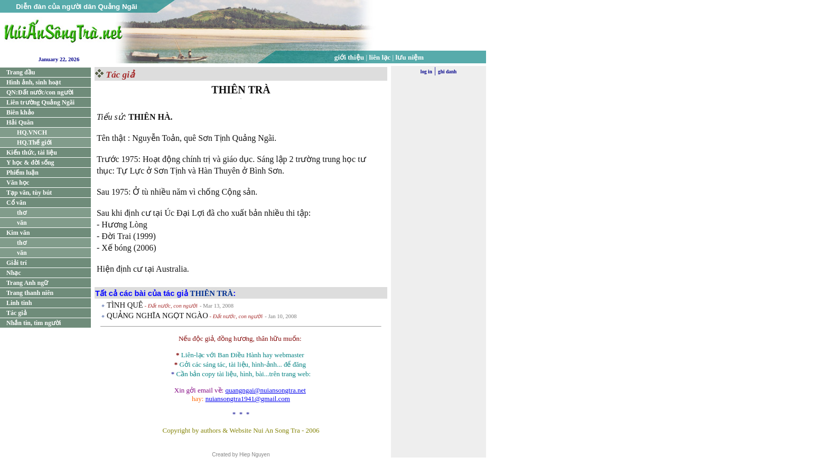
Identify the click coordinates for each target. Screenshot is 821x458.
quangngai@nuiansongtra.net (265, 390)
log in (426, 71)
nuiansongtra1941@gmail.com (248, 399)
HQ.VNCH (32, 132)
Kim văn (18, 232)
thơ (21, 212)
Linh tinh (19, 303)
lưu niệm (410, 57)
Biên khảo (20, 112)
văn (22, 222)
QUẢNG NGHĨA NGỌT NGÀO (157, 315)
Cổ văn (16, 202)
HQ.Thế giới (34, 142)
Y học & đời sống (30, 162)
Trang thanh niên (29, 293)
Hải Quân (19, 122)
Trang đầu (20, 72)
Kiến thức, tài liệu (31, 152)
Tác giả (16, 313)
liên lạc (380, 57)
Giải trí (16, 262)
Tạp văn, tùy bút (29, 192)
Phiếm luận (22, 172)
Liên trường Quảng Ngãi (40, 102)
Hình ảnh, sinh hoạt (33, 82)
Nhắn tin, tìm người (33, 323)
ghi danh (447, 71)
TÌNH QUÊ (125, 305)
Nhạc (13, 272)
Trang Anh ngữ (27, 283)
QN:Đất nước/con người (39, 92)
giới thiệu (349, 57)
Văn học (17, 182)
